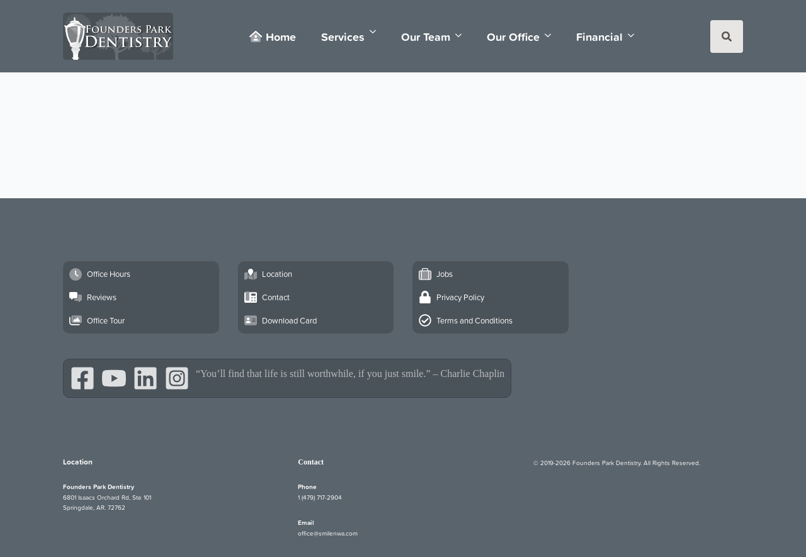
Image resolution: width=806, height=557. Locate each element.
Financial (599, 36)
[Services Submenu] (377, 31)
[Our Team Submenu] (462, 35)
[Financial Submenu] (635, 35)
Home (272, 36)
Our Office (513, 36)
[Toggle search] (726, 36)
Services (343, 36)
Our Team (425, 36)
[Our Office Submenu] (552, 35)
